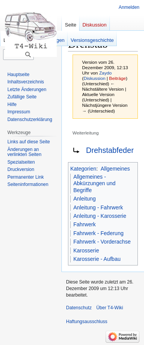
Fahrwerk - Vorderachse (102, 242)
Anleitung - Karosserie (99, 216)
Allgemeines (115, 169)
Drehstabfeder (110, 150)
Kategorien (83, 169)
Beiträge (117, 78)
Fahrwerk (84, 224)
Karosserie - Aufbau (97, 259)
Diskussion (95, 78)
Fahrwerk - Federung (98, 233)
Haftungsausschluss (86, 321)
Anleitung (84, 199)
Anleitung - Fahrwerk (98, 207)
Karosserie (86, 250)
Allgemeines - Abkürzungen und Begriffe (94, 183)
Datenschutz (79, 307)
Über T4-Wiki (109, 307)
